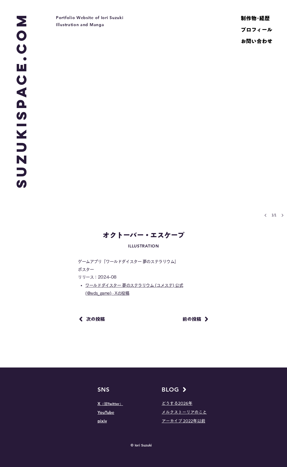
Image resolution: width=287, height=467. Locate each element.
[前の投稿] (194, 319)
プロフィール (256, 29)
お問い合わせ (256, 41)
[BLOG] (175, 389)
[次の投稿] (92, 319)
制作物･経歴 (255, 18)
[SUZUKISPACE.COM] (21, 100)
